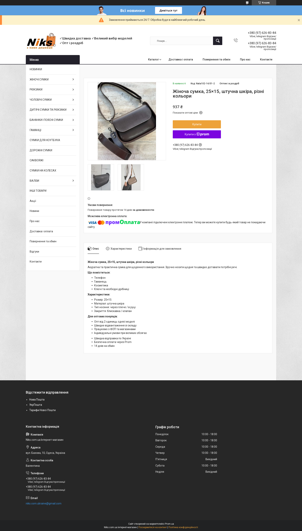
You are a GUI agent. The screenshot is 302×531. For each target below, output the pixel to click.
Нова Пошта (36, 399)
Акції (33, 200)
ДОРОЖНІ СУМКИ (41, 150)
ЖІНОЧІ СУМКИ (39, 79)
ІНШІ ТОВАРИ (38, 190)
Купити (196, 124)
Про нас (245, 59)
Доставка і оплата (181, 59)
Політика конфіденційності (183, 527)
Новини (34, 210)
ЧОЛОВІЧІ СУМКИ (41, 99)
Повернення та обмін (216, 59)
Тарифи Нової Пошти (42, 410)
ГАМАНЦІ (35, 130)
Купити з (197, 134)
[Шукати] (217, 41)
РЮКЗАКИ (36, 89)
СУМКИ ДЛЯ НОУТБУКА (45, 140)
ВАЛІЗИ (34, 180)
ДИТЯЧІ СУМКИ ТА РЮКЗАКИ (48, 109)
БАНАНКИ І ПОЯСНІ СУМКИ (46, 119)
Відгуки (34, 251)
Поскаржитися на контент (152, 527)
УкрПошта (35, 404)
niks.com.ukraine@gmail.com (43, 503)
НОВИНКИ (36, 69)
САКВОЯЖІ (36, 160)
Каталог (153, 59)
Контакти (266, 59)
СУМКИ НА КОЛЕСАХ (43, 170)
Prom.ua (169, 524)
